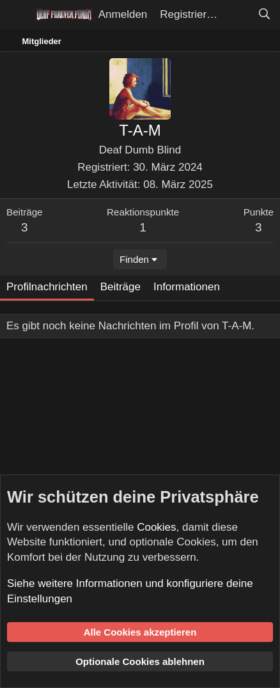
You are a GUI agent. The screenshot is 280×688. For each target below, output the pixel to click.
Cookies (156, 527)
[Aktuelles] (237, 15)
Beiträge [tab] (120, 287)
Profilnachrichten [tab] (47, 287)
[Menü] (18, 15)
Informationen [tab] (186, 287)
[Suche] (264, 15)
